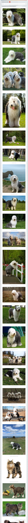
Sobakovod (5, 2)
